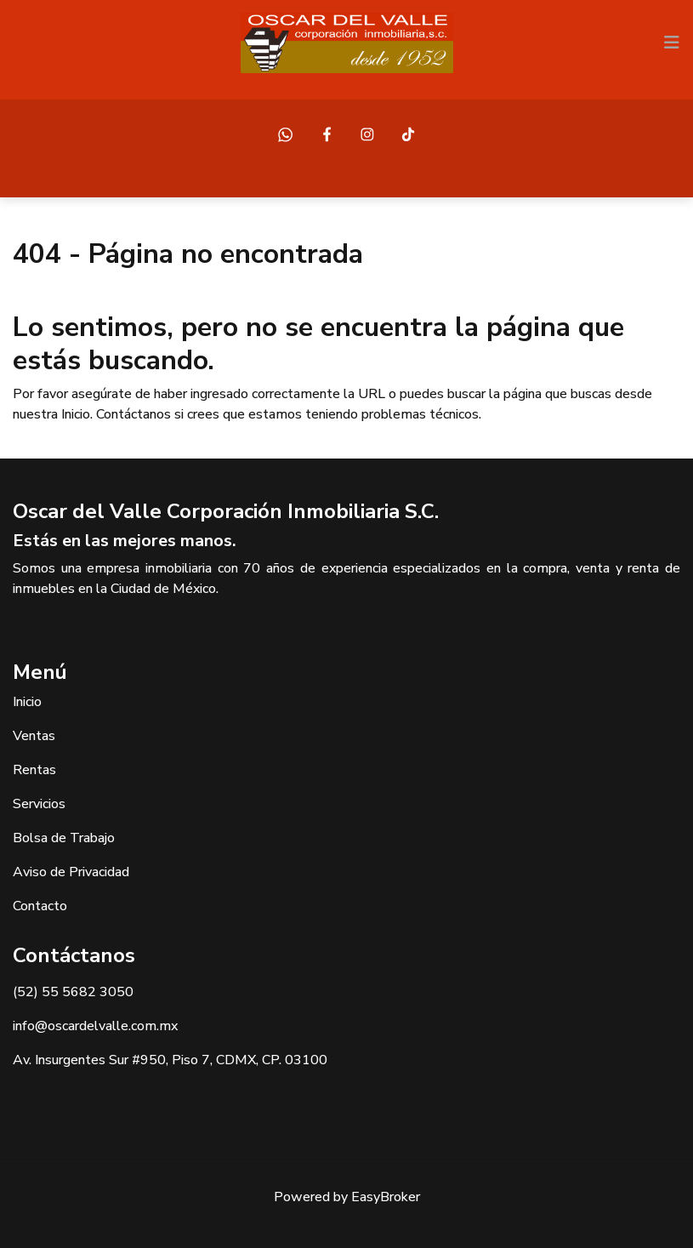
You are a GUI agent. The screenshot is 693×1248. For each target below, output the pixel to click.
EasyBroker (385, 1197)
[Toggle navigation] (671, 42)
